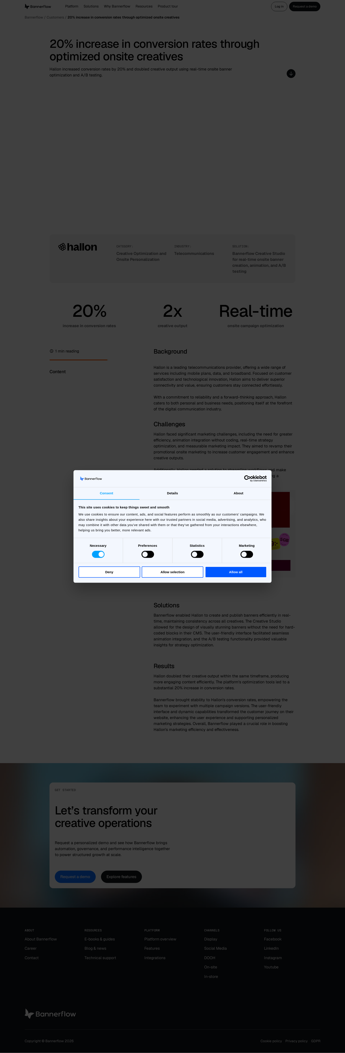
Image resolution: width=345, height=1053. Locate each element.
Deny (109, 572)
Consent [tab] (106, 493)
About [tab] (238, 493)
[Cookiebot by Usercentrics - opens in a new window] (247, 478)
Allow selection (172, 572)
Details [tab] (172, 493)
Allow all (235, 572)
